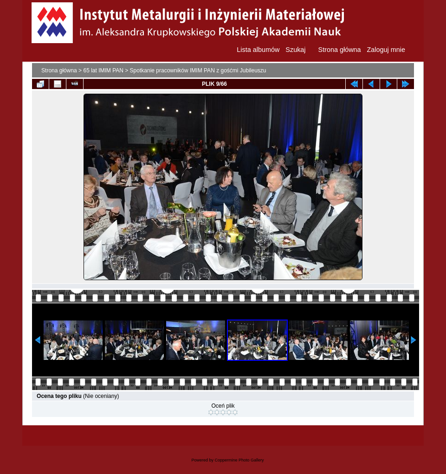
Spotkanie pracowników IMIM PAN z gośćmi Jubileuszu (198, 70)
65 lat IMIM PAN (103, 70)
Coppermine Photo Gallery (239, 460)
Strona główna (59, 70)
